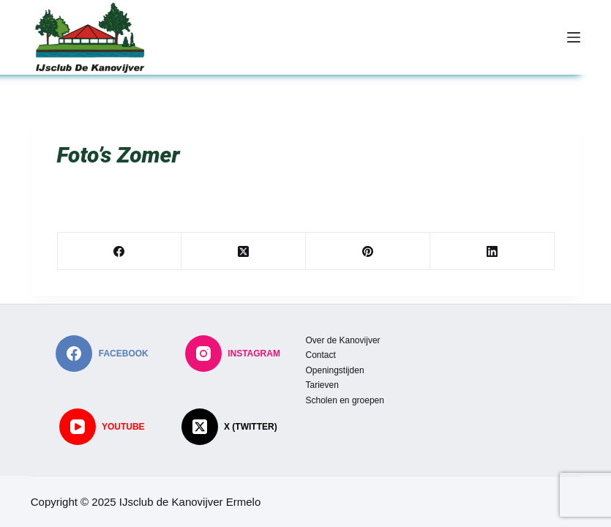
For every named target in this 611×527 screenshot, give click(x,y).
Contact (321, 355)
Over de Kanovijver (343, 340)
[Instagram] (232, 353)
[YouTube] (102, 426)
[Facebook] (120, 251)
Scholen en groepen (345, 400)
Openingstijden (335, 370)
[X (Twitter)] (243, 251)
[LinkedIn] (492, 251)
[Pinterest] (368, 251)
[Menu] (573, 37)
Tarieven (322, 385)
